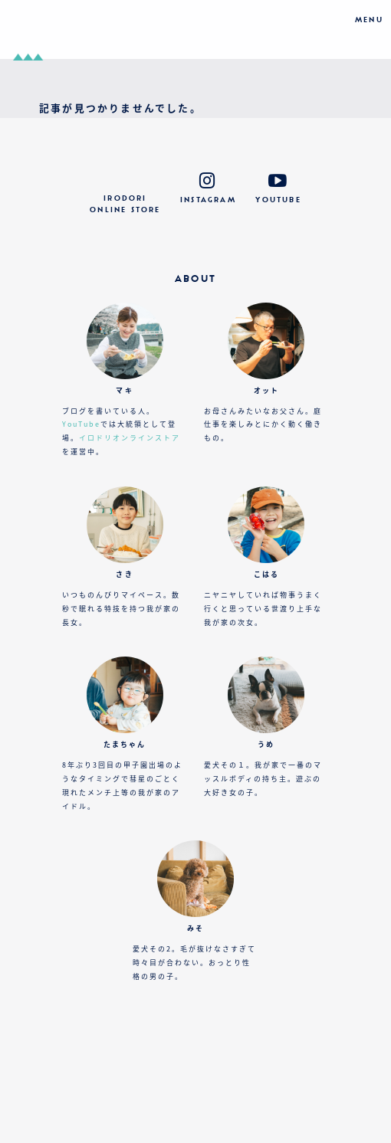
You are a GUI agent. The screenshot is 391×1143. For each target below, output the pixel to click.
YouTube (81, 424)
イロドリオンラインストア (129, 438)
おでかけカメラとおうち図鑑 (195, 29)
